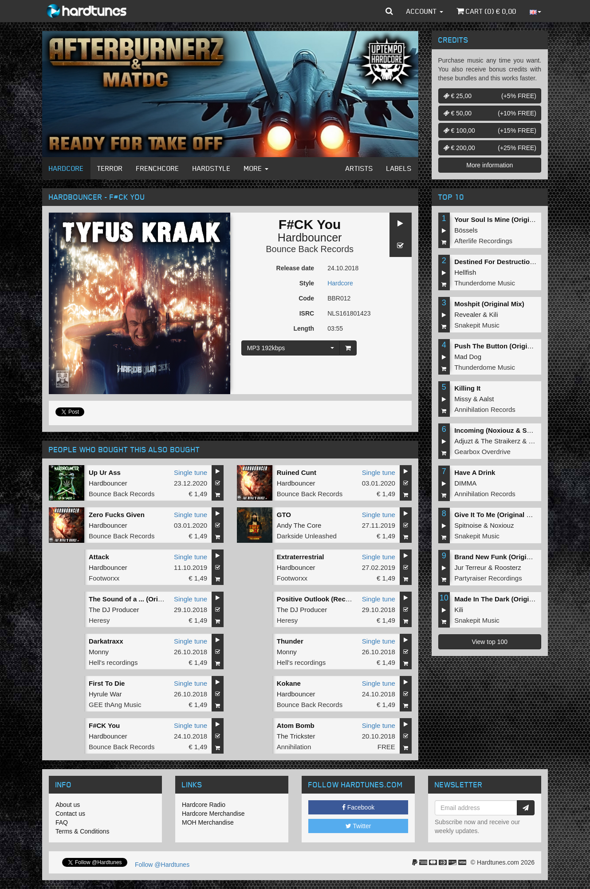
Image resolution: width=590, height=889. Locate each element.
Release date (295, 268)
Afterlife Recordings (483, 241)
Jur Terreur (470, 567)
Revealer (467, 314)
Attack (99, 557)
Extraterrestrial (300, 557)
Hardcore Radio (203, 804)
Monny (99, 652)
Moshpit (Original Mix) (489, 304)
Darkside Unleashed (307, 536)
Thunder (290, 641)
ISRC (306, 313)
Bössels (466, 230)
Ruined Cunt (296, 472)
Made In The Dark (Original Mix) (504, 599)
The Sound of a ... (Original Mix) (139, 599)
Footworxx (104, 578)
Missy (462, 399)
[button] (389, 11)
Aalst (486, 399)
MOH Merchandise (208, 822)
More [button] (256, 168)
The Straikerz (500, 441)
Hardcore (66, 168)
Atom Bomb (296, 725)
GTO (284, 514)
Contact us (70, 813)
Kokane (289, 683)
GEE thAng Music (115, 704)
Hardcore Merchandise (213, 813)
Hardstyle (212, 168)
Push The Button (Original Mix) (503, 346)
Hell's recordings (113, 662)
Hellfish (465, 272)
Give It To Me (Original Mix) (496, 514)
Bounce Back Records (310, 249)
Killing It (467, 388)
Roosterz (508, 567)
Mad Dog (467, 356)
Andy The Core (299, 525)
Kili (493, 314)
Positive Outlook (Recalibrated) (326, 599)
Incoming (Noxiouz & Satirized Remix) (514, 430)
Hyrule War (105, 694)
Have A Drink (474, 472)
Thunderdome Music (484, 283)
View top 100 (489, 641)
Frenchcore (157, 168)
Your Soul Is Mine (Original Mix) (504, 219)
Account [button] (424, 11)
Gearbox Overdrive (482, 451)
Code (306, 298)
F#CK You (104, 725)
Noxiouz (502, 525)
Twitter (358, 826)
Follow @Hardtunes (162, 864)
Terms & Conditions (82, 831)
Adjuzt (463, 441)
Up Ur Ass (105, 472)
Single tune (190, 472)
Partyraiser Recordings (488, 578)
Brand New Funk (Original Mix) (502, 557)
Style (306, 283)
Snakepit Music (477, 325)
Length (303, 328)
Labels (399, 168)
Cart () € (486, 11)
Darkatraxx (106, 641)
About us (67, 804)
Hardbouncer (310, 237)
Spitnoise (468, 525)
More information (489, 165)
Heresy (99, 620)
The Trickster (296, 736)
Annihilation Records (484, 409)
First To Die (107, 683)
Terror (110, 168)
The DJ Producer (114, 609)
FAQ (61, 822)
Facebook (358, 807)
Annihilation (294, 747)
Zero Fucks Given (117, 514)
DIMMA (465, 483)
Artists (359, 168)
